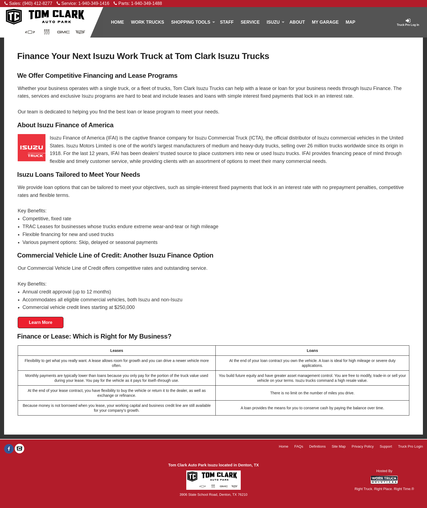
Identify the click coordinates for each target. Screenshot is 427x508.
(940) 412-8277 (37, 3)
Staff (227, 22)
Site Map (339, 446)
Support (386, 446)
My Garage (325, 22)
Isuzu (276, 22)
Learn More (40, 322)
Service (250, 22)
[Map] (350, 22)
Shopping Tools (193, 22)
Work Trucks (147, 22)
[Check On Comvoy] (19, 449)
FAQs (298, 446)
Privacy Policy (363, 446)
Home (117, 22)
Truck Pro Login (410, 446)
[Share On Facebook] (9, 449)
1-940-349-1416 (93, 3)
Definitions (317, 446)
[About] (297, 22)
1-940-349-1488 (146, 3)
